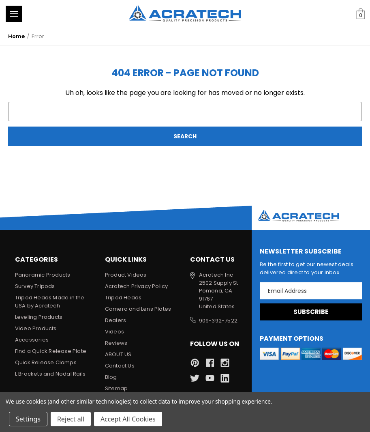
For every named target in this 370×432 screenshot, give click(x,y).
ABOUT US (118, 354)
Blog (111, 377)
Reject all (70, 419)
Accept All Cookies (128, 419)
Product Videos (126, 275)
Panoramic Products (43, 275)
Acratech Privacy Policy (136, 286)
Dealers (115, 320)
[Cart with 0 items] (360, 14)
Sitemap (116, 388)
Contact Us (120, 366)
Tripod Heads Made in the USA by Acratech (50, 301)
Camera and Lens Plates (138, 309)
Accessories (32, 340)
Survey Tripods (35, 286)
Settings (28, 419)
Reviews (116, 343)
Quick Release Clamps (46, 362)
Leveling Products (38, 317)
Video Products (36, 328)
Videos (114, 331)
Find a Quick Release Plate (50, 351)
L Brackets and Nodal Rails (50, 374)
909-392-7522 (218, 321)
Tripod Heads (123, 297)
